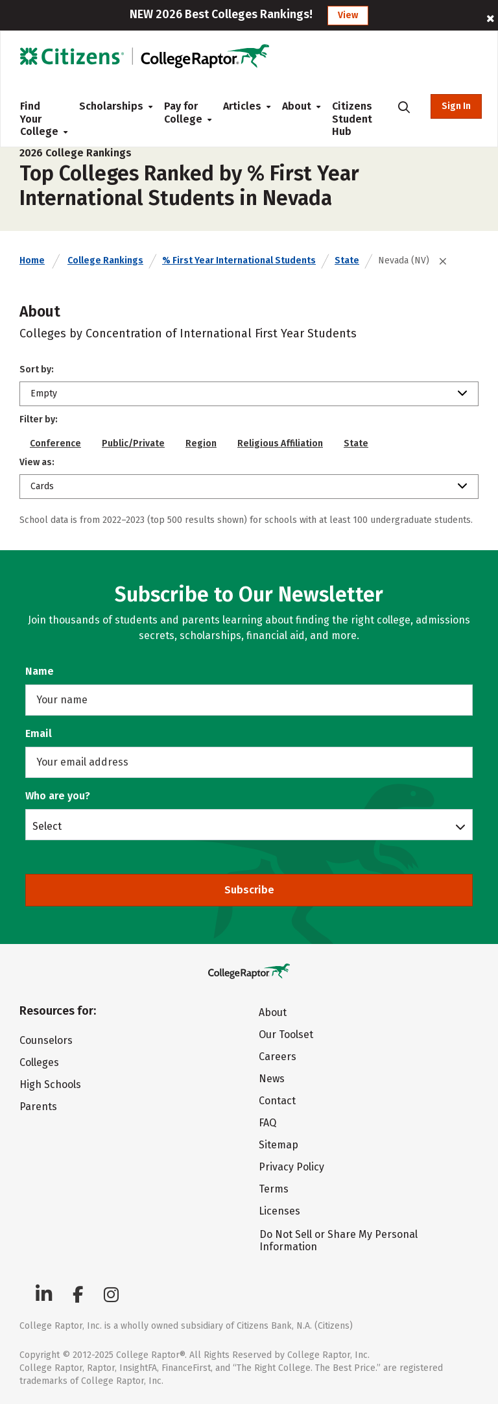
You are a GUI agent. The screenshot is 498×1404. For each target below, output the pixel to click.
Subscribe (249, 890)
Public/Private (133, 443)
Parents (38, 1106)
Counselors (46, 1040)
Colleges (39, 1062)
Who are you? (57, 796)
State (347, 260)
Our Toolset (286, 1034)
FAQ (267, 1123)
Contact (277, 1101)
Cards (42, 486)
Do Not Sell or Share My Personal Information (338, 1240)
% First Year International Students (239, 260)
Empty (43, 393)
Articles (242, 106)
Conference (55, 443)
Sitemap (278, 1145)
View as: (36, 462)
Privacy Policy (291, 1167)
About (296, 106)
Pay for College (183, 112)
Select (47, 826)
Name (39, 671)
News (272, 1078)
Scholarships (111, 106)
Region (201, 443)
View (348, 15)
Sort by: (36, 369)
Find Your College (39, 119)
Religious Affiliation (280, 443)
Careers (277, 1056)
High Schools (50, 1084)
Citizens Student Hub (352, 119)
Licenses (279, 1211)
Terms (274, 1189)
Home (32, 260)
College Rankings (105, 260)
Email (38, 733)
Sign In (456, 106)
